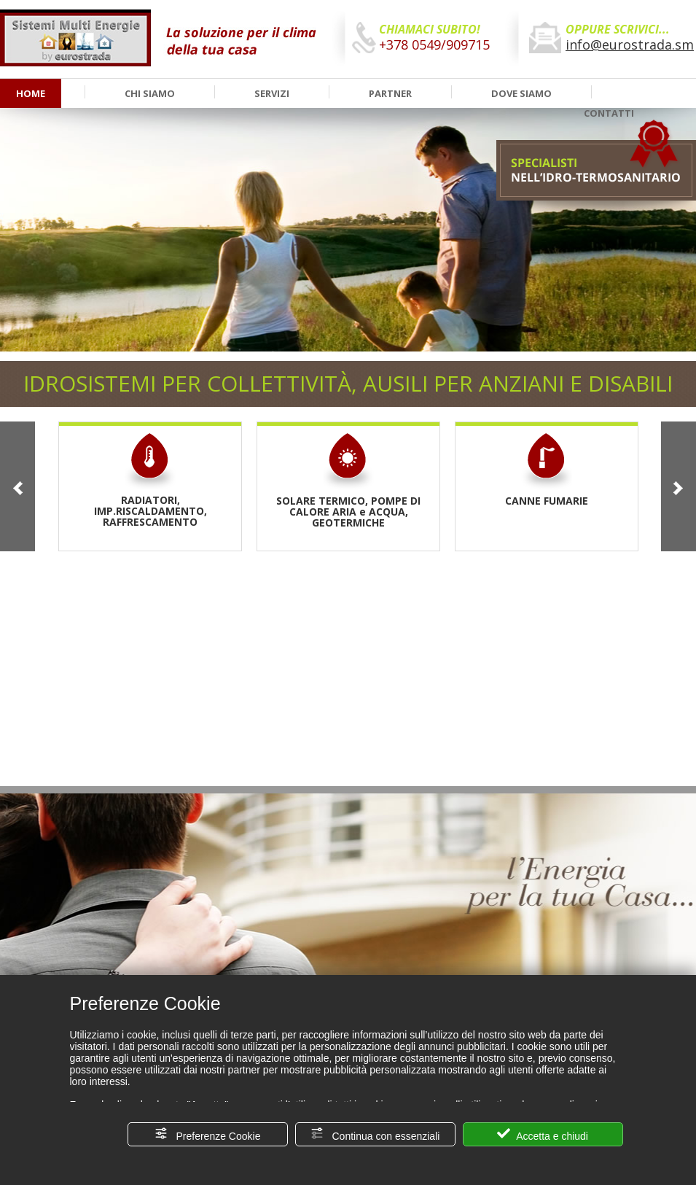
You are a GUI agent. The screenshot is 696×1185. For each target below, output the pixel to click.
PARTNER (390, 93)
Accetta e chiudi (542, 1134)
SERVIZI (271, 93)
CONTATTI (609, 113)
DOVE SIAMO (521, 93)
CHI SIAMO (150, 93)
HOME (30, 93)
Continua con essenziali (375, 1134)
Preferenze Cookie (208, 1134)
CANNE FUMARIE (546, 469)
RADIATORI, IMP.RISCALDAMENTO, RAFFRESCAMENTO (150, 480)
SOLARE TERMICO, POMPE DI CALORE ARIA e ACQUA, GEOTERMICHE (348, 480)
